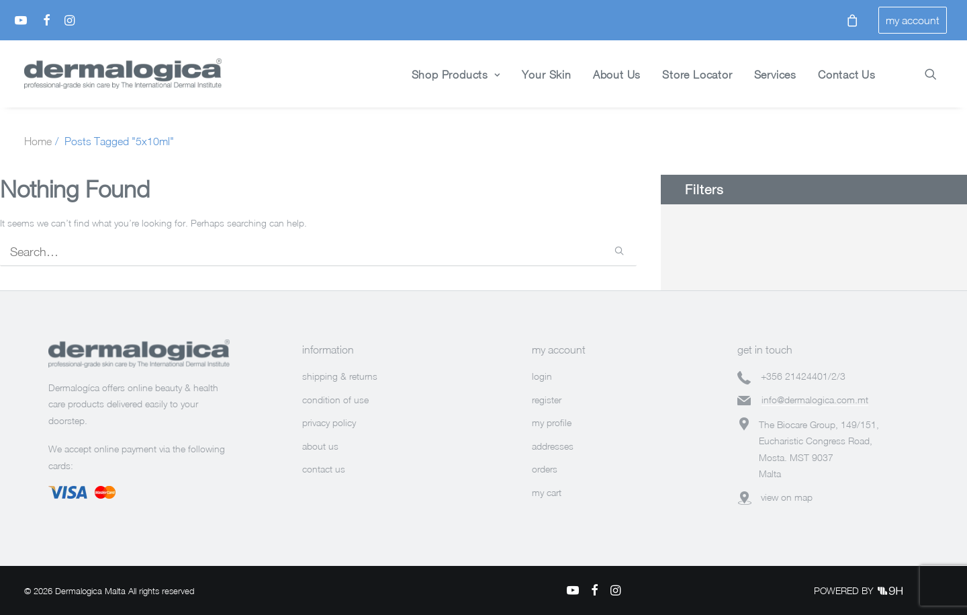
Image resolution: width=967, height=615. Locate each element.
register (546, 399)
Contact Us (847, 75)
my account (912, 20)
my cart (546, 492)
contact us (323, 469)
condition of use (335, 399)
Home (38, 141)
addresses (552, 446)
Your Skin (546, 75)
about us (320, 446)
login (542, 376)
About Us (617, 75)
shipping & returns (339, 376)
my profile (551, 422)
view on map (787, 497)
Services (775, 75)
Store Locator (697, 75)
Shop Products (456, 75)
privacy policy (329, 422)
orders (544, 469)
